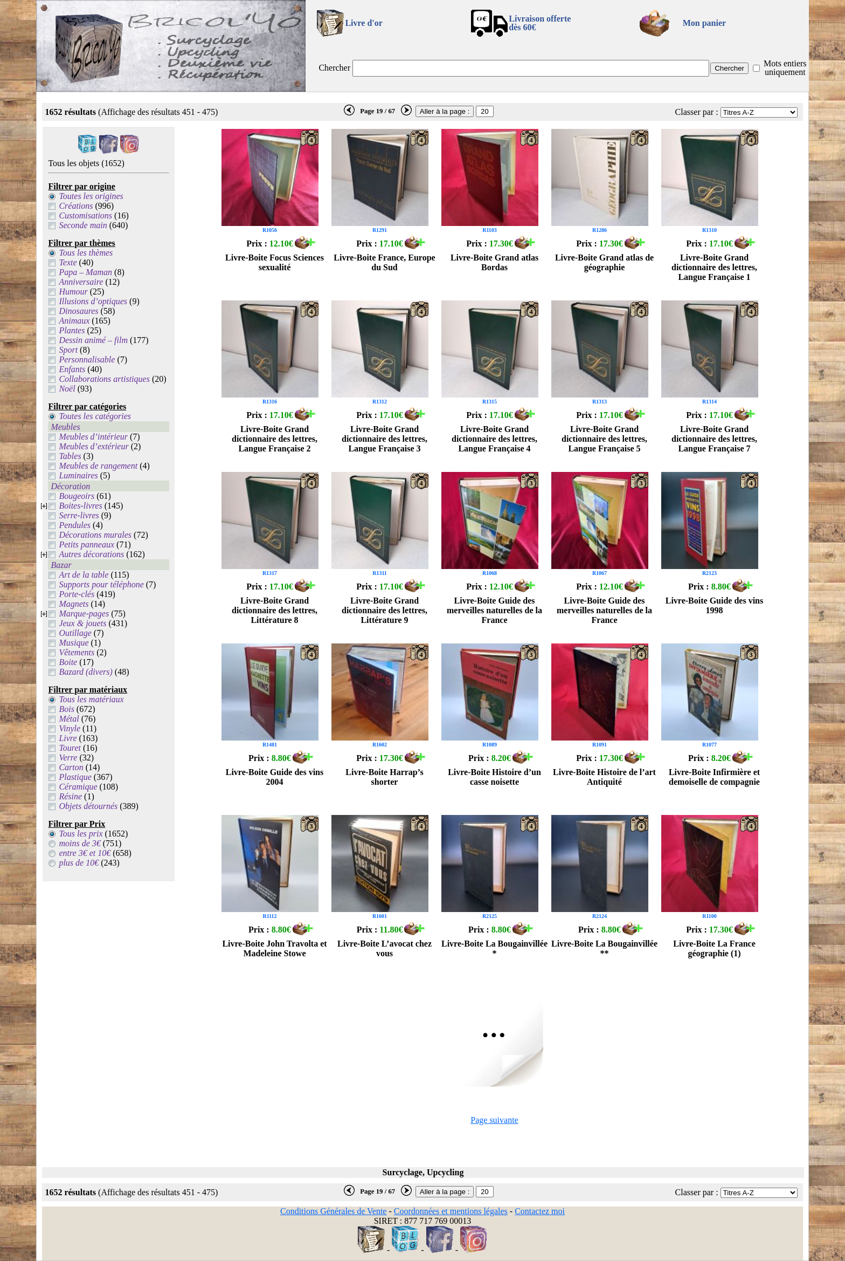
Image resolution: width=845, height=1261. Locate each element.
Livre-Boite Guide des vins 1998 (715, 605)
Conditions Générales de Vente (333, 1211)
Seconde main (83, 225)
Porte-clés (76, 594)
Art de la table (83, 574)
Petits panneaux (86, 544)
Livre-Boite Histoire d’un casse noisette (494, 776)
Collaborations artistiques (104, 378)
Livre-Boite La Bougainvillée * (494, 948)
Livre (68, 738)
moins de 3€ (79, 843)
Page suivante (494, 1120)
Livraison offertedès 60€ (540, 23)
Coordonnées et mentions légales (451, 1211)
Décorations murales (95, 534)
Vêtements (76, 652)
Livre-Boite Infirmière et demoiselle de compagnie (714, 776)
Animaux (74, 320)
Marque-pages (84, 613)
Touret (70, 747)
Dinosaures (78, 311)
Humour (73, 291)
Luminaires (78, 475)
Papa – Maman (85, 272)
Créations (76, 205)
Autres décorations (91, 554)
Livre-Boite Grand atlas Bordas (494, 262)
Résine (70, 796)
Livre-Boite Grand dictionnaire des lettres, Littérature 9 (384, 610)
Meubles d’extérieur (93, 446)
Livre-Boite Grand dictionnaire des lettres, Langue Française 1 (714, 267)
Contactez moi (540, 1211)
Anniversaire (81, 281)
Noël (67, 388)
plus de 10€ (79, 862)
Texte (68, 262)
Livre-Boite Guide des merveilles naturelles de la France (494, 610)
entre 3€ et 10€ (84, 853)
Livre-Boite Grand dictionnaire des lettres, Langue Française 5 (604, 438)
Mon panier (704, 23)
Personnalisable (87, 359)
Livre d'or (363, 23)
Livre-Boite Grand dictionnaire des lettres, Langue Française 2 (274, 438)
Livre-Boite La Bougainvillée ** (604, 948)
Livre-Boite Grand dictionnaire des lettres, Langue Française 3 (384, 438)
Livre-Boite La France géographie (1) (714, 948)
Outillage (75, 633)
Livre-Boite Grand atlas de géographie (604, 262)
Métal (69, 718)
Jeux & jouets (82, 623)
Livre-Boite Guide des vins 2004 (275, 776)
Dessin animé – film (93, 340)
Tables (70, 456)
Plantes (72, 330)
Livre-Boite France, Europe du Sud (384, 262)
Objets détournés (88, 806)
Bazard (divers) (85, 671)
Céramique (78, 786)
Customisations (85, 215)
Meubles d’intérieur (93, 436)
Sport (68, 349)
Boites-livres (80, 505)
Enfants (72, 369)
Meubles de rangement (98, 465)
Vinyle (69, 728)
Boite (68, 662)
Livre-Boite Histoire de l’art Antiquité (604, 776)
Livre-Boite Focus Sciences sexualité (274, 262)
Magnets (73, 603)
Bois (66, 709)
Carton (71, 767)
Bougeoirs (76, 496)
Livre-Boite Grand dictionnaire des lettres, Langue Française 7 (714, 438)
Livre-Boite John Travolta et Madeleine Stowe (274, 948)
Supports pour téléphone (101, 584)
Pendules (75, 525)
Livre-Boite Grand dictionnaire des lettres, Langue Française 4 (494, 438)
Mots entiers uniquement (785, 68)
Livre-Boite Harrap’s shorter (384, 776)
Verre (68, 757)
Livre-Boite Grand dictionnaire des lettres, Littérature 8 (274, 610)
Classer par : (696, 111)
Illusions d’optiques (93, 301)
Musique (73, 642)
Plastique (75, 777)
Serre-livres (79, 515)
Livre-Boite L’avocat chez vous (384, 948)
